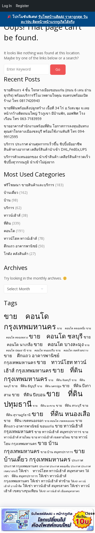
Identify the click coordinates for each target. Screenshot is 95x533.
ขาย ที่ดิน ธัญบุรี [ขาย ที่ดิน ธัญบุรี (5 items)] (24, 386)
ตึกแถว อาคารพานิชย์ (20, 246)
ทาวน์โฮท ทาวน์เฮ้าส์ (20, 238)
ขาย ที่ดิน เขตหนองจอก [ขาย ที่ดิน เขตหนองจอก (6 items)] (24, 420)
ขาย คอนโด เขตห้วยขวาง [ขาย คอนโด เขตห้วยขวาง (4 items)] (72, 350)
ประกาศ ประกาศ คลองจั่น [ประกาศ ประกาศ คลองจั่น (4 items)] (54, 466)
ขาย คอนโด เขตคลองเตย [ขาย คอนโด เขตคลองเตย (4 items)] (59, 421)
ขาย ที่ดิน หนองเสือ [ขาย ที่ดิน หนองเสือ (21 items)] (61, 413)
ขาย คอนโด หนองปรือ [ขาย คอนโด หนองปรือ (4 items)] (41, 350)
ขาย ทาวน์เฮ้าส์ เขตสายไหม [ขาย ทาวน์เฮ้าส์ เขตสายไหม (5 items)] (50, 437)
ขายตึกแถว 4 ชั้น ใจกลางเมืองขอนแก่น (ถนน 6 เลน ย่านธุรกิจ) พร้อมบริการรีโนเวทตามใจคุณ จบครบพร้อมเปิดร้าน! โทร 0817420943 (47, 95)
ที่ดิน (7, 223)
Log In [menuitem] (7, 6)
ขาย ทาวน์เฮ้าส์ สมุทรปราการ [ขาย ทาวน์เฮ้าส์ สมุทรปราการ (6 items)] (57, 431)
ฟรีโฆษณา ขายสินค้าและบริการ (29, 184)
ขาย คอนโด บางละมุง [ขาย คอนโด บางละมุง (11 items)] (59, 344)
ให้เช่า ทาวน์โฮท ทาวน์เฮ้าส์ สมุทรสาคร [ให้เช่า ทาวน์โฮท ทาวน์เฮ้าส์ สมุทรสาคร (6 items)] (51, 470)
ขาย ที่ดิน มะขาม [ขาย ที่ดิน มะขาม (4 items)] (44, 405)
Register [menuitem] (22, 6)
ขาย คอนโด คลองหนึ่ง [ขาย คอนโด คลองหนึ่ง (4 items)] (71, 328)
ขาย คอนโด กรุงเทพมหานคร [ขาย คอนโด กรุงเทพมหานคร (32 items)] (30, 321)
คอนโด (9, 230)
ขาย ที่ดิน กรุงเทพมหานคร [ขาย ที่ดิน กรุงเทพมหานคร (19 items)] (43, 374)
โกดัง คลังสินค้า (16, 253)
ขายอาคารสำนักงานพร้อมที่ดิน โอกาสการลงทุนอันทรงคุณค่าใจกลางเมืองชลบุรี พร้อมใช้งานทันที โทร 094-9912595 (46, 131)
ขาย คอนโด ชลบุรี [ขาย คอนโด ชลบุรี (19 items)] (56, 336)
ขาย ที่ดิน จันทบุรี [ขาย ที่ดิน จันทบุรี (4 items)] (59, 380)
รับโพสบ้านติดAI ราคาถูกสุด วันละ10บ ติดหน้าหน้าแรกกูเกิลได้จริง (54, 19)
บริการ (9, 207)
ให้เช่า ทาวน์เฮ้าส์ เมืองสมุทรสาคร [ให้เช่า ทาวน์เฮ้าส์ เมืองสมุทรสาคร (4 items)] (59, 491)
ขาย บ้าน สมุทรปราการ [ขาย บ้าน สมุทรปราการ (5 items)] (57, 452)
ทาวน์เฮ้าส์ (12, 215)
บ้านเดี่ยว (11, 192)
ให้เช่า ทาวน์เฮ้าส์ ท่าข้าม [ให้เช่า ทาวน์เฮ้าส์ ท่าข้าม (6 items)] (50, 480)
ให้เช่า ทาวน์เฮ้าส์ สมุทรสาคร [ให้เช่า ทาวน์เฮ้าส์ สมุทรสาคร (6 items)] (46, 485)
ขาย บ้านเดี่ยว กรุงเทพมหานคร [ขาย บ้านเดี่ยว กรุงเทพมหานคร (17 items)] (44, 455)
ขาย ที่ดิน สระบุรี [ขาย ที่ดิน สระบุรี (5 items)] (68, 405)
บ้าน (7, 200)
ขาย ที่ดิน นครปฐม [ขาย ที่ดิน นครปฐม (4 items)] (49, 386)
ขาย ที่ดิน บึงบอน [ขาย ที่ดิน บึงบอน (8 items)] (28, 395)
